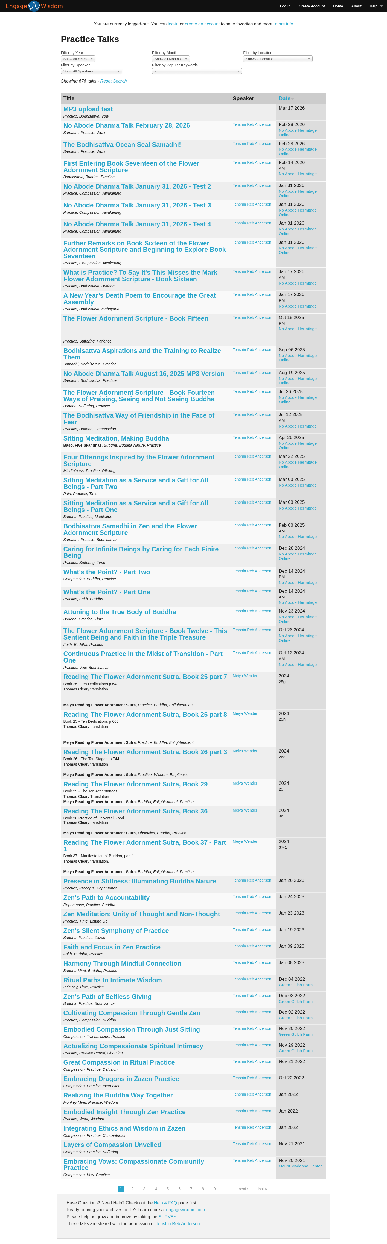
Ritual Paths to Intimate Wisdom (112, 980)
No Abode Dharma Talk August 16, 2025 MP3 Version (144, 373)
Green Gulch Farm (296, 984)
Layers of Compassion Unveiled (112, 1144)
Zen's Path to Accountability (106, 897)
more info (284, 24)
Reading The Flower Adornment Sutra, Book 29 (135, 784)
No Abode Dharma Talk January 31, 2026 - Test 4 (137, 224)
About (356, 6)
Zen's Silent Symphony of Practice (116, 930)
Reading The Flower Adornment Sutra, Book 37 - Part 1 (144, 846)
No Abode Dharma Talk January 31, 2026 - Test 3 (137, 205)
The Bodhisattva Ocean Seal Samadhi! (122, 144)
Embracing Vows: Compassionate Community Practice (133, 1165)
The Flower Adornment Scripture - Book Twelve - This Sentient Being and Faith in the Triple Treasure (145, 634)
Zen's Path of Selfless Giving (107, 996)
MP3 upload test (88, 109)
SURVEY (167, 1216)
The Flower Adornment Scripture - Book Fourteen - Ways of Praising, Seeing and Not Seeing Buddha (141, 396)
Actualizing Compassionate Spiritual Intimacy (133, 1046)
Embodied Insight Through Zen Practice (124, 1112)
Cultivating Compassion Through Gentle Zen (131, 1013)
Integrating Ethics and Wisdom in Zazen (124, 1128)
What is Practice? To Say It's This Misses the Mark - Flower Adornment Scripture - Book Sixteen (142, 276)
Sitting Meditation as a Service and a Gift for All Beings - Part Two (135, 483)
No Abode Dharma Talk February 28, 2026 (126, 125)
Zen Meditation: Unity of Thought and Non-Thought (141, 914)
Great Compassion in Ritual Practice (119, 1062)
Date (286, 98)
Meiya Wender (245, 676)
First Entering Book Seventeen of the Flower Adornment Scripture (131, 167)
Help (373, 6)
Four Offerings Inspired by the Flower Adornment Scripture (139, 460)
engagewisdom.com (185, 1209)
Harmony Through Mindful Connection (122, 963)
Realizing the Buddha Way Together (118, 1095)
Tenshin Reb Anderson (252, 124)
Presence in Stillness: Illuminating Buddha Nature (139, 881)
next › (243, 1189)
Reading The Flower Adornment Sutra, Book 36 (135, 811)
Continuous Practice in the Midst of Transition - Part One (143, 657)
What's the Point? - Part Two (106, 572)
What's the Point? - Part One (106, 592)
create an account (202, 24)
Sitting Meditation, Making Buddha (116, 438)
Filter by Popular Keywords (175, 65)
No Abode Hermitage (298, 173)
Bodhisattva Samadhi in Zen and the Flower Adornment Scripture (130, 529)
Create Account (312, 6)
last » (262, 1189)
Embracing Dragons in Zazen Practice (121, 1078)
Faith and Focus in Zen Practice (112, 947)
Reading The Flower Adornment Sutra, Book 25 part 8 (145, 714)
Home (338, 6)
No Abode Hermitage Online (298, 132)
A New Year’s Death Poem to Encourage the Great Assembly (139, 299)
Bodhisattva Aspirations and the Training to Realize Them (142, 354)
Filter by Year (72, 53)
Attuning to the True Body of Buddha (119, 612)
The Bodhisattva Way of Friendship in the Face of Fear (139, 419)
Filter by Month (165, 53)
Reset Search (113, 81)
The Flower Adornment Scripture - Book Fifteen (135, 318)
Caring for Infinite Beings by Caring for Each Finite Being (141, 552)
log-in (173, 24)
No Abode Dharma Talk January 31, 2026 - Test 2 (137, 186)
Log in (285, 6)
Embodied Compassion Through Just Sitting (131, 1029)
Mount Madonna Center (300, 1166)
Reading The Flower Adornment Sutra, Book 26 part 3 (145, 752)
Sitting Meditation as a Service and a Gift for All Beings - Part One (135, 506)
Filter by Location (257, 53)
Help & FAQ (165, 1203)
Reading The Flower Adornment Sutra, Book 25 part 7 (145, 676)
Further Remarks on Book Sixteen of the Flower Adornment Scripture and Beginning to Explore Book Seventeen (144, 250)
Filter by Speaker (75, 65)
